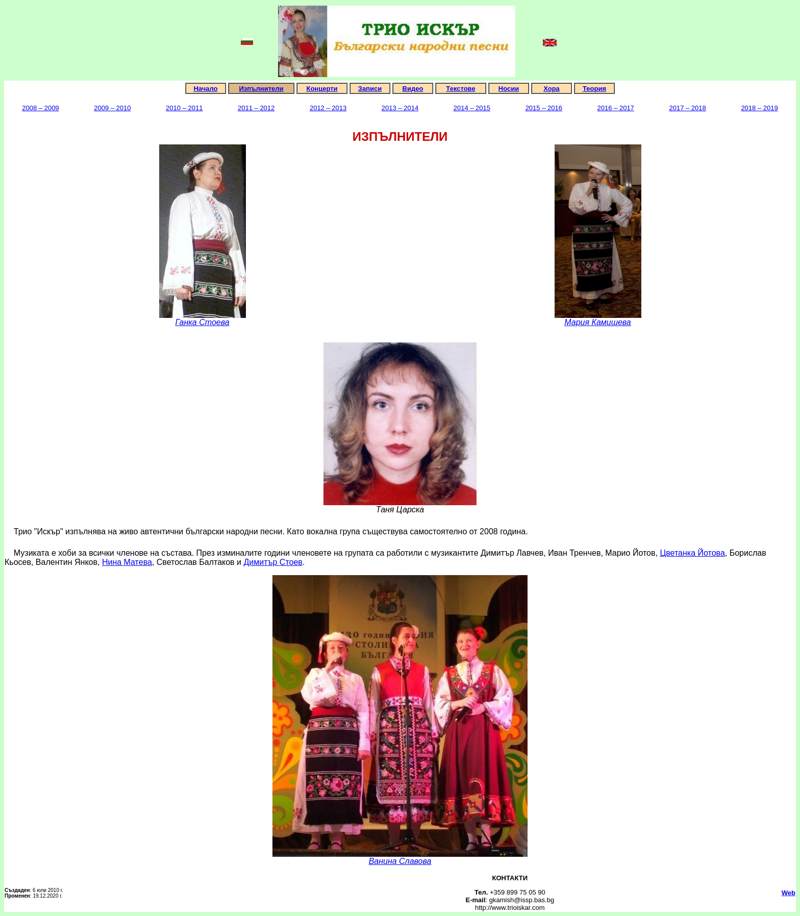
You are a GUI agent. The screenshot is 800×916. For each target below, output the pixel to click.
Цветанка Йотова (692, 553)
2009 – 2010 (112, 108)
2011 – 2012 (256, 108)
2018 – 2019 (759, 108)
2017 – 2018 (687, 108)
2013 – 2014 (400, 108)
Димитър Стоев (272, 562)
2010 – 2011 (184, 108)
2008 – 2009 (40, 108)
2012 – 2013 (328, 108)
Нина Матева (127, 562)
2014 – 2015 (472, 108)
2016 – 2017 (615, 108)
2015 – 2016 (544, 108)
